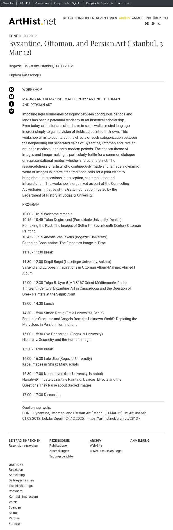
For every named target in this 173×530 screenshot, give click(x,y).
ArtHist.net (124, 3)
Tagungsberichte (61, 456)
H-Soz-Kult (25, 3)
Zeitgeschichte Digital (67, 3)
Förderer (15, 523)
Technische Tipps (21, 486)
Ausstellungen (59, 451)
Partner (14, 518)
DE (147, 23)
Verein (13, 502)
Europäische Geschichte (100, 3)
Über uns (160, 18)
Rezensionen (106, 18)
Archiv (124, 18)
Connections (42, 3)
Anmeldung (141, 18)
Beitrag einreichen (78, 18)
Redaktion (16, 469)
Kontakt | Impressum (23, 496)
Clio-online (8, 3)
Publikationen (58, 445)
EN (153, 23)
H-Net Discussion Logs (105, 451)
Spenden (15, 507)
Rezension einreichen (23, 445)
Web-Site (96, 445)
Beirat (13, 513)
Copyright (16, 491)
